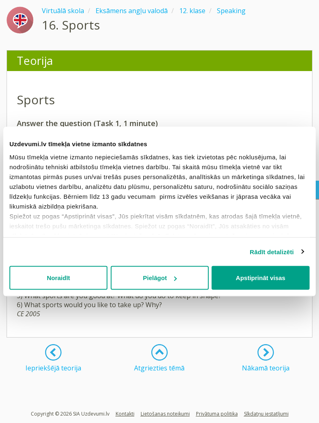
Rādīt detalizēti (272, 251)
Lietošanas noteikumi (165, 413)
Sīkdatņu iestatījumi (266, 413)
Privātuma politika (217, 413)
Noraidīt (58, 277)
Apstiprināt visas (260, 277)
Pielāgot (160, 277)
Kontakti (125, 413)
